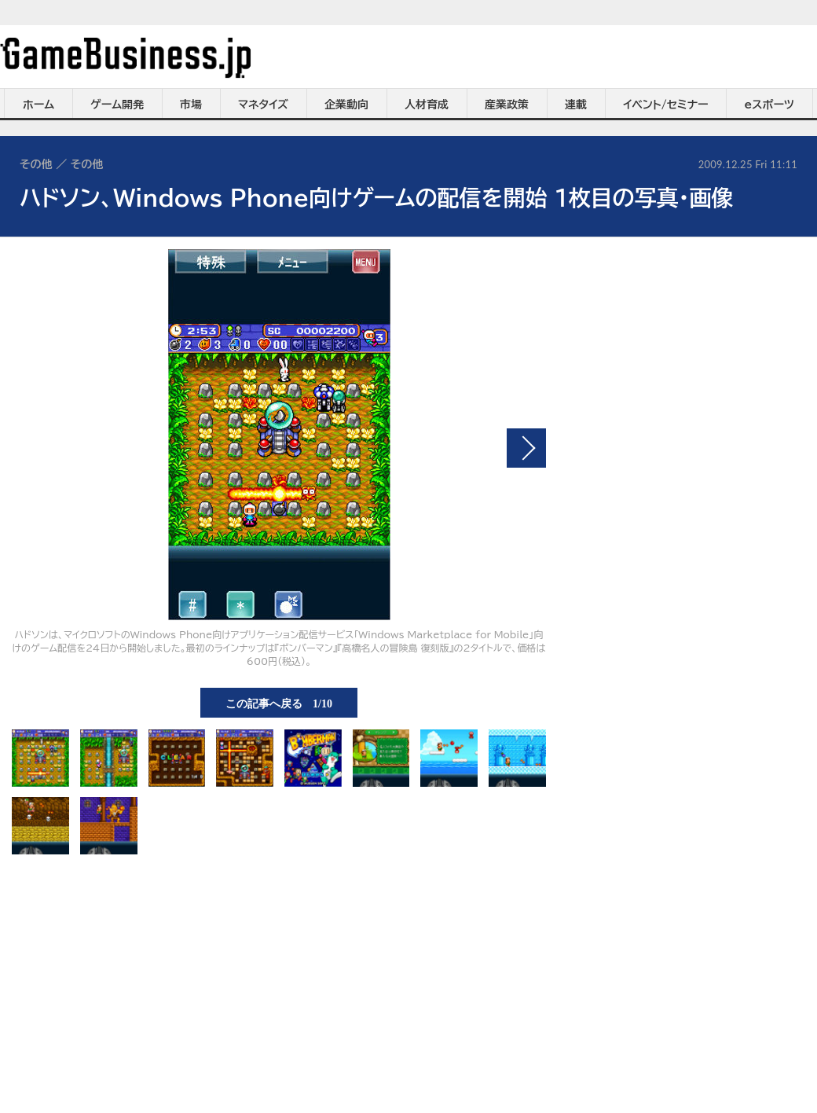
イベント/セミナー (666, 104)
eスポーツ (769, 104)
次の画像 (526, 448)
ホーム (38, 104)
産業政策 (507, 104)
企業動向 (346, 104)
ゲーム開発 (117, 104)
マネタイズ (263, 104)
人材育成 (427, 104)
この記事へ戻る (278, 702)
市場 (191, 104)
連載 (576, 104)
